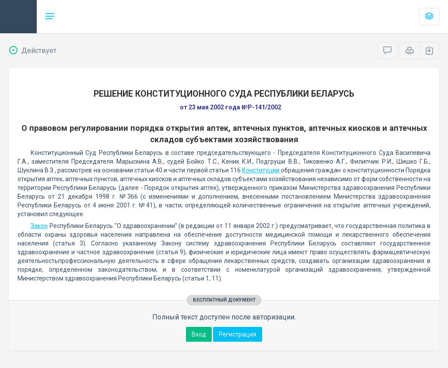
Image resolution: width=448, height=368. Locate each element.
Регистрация (237, 334)
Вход (199, 334)
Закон (39, 225)
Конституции (261, 170)
